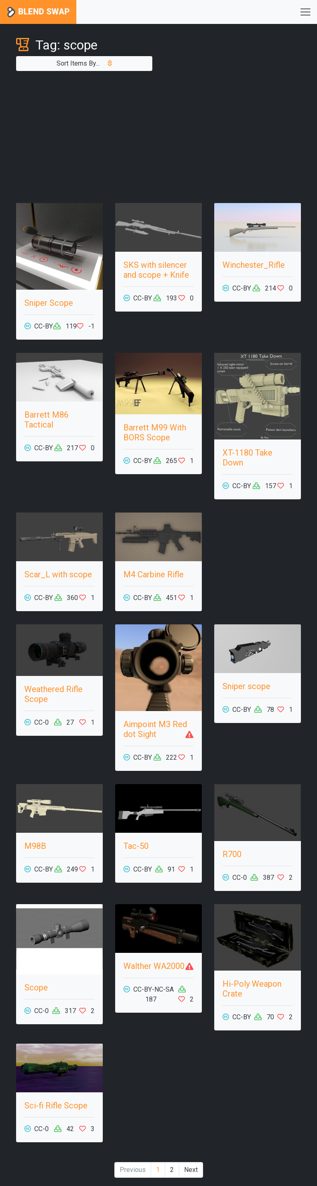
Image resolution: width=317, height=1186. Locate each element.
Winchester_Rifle (253, 265)
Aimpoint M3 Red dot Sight (155, 729)
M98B (35, 846)
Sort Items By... (84, 63)
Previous (133, 1170)
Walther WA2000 (154, 966)
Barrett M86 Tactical (46, 420)
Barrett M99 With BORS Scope (154, 432)
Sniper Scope (48, 303)
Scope (36, 987)
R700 (231, 854)
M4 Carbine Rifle (153, 574)
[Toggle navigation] (305, 12)
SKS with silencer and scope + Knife (156, 270)
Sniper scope (246, 686)
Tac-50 (136, 846)
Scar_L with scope (58, 574)
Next (191, 1170)
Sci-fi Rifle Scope (56, 1105)
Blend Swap (38, 12)
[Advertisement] (158, 137)
